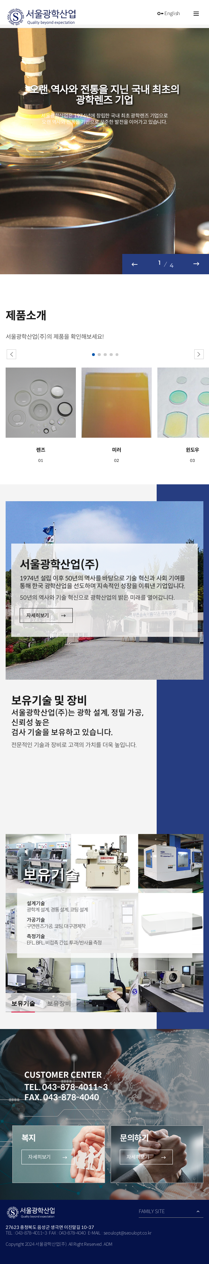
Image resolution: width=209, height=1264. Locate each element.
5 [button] (117, 355)
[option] (104, 149)
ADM (108, 1244)
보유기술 (23, 1003)
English (168, 13)
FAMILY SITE (151, 1211)
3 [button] (105, 355)
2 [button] (99, 355)
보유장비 (59, 1003)
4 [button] (111, 355)
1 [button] (94, 355)
